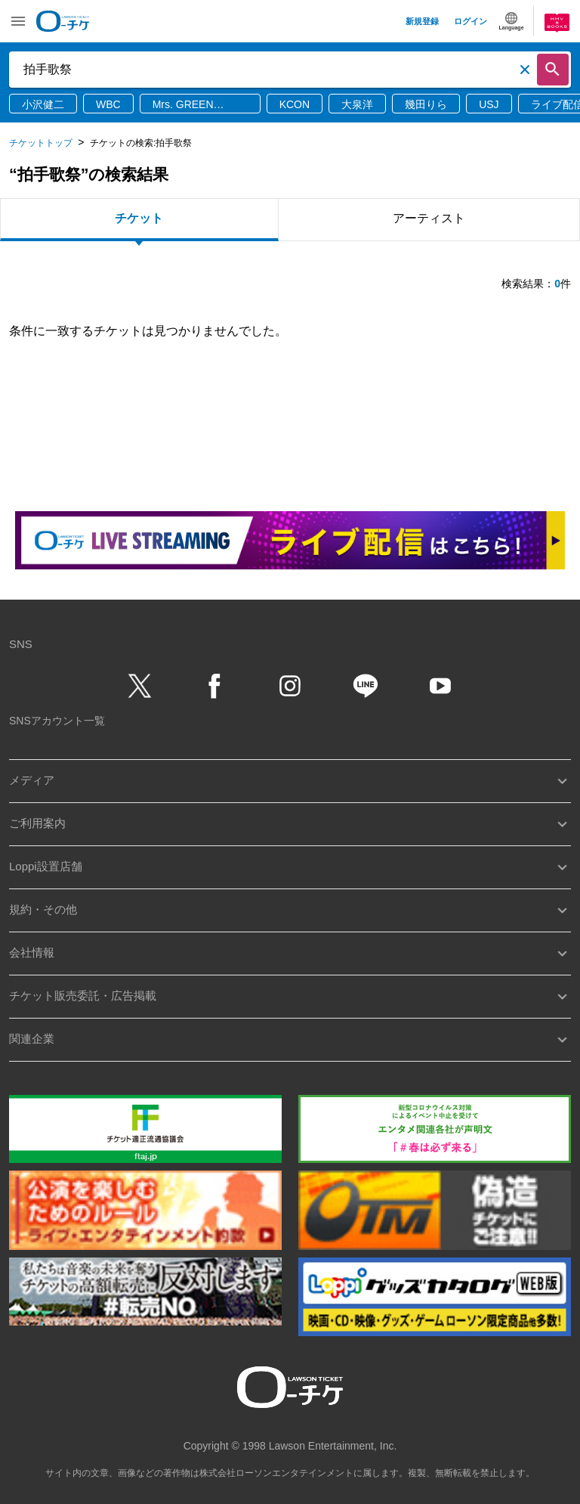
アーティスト (429, 218)
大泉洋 (357, 104)
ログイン (470, 21)
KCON (294, 104)
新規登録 (422, 21)
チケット (139, 218)
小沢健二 (43, 104)
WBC (108, 104)
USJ (488, 104)
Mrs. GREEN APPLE (183, 105)
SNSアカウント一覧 (57, 721)
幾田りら (426, 104)
